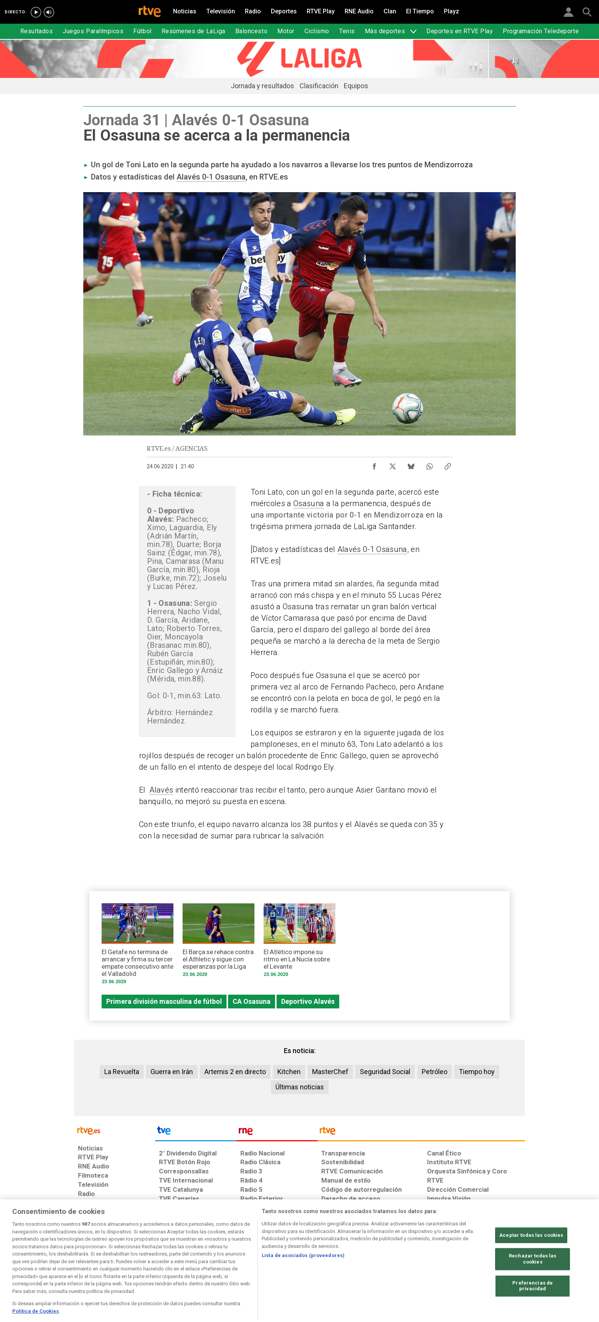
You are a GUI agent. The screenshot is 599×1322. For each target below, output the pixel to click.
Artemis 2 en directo (235, 1072)
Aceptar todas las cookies (531, 1261)
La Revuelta (121, 1072)
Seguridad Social (385, 1072)
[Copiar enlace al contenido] (448, 464)
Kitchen (289, 1072)
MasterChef (330, 1072)
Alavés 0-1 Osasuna (211, 176)
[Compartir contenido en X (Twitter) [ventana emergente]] (393, 464)
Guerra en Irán (172, 1072)
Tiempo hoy (477, 1072)
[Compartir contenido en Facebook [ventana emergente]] (374, 464)
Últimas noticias (299, 1087)
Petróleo (434, 1072)
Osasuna (308, 503)
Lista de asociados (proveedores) (303, 1282)
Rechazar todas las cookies (532, 1285)
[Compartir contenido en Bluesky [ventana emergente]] (411, 464)
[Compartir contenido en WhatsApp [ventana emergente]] (429, 464)
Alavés (161, 789)
